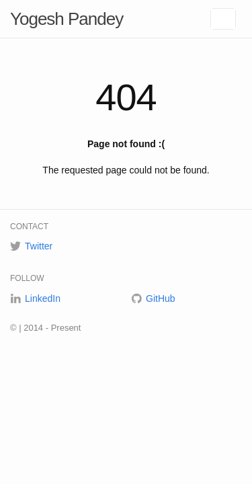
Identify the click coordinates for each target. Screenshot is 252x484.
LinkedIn (42, 298)
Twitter (38, 246)
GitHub (160, 298)
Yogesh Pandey (66, 19)
